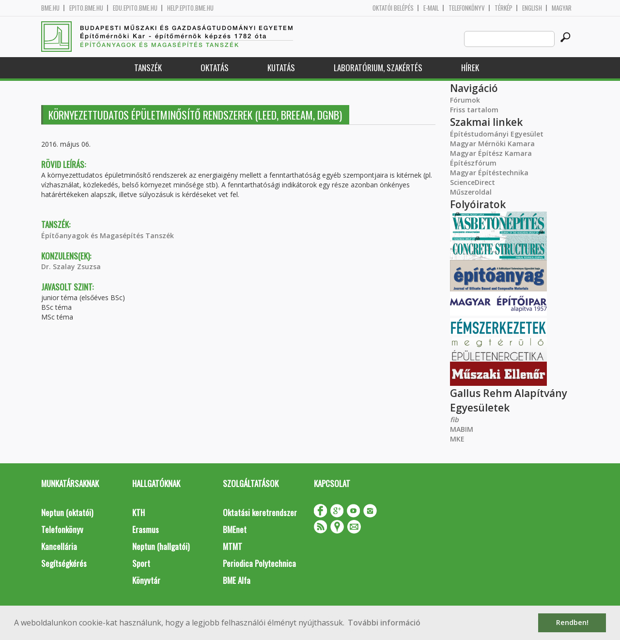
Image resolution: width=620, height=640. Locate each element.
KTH (138, 512)
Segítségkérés (64, 563)
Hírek (470, 67)
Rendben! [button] (572, 622)
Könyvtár (146, 580)
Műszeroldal (471, 192)
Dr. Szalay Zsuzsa (71, 266)
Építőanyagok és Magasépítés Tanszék (107, 235)
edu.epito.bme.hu (135, 8)
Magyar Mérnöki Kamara (492, 143)
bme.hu (50, 8)
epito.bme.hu (86, 8)
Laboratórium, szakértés (378, 67)
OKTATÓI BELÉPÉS (393, 8)
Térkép (503, 8)
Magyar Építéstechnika (489, 172)
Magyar (562, 8)
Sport (141, 563)
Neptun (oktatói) (67, 512)
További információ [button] (384, 622)
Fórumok (465, 100)
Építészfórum (473, 163)
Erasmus (145, 529)
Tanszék (148, 67)
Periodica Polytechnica (259, 563)
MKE (457, 438)
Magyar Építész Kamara (491, 153)
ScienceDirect (472, 182)
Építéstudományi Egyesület (496, 133)
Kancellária (59, 546)
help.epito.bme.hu (190, 8)
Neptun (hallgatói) (160, 546)
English (532, 8)
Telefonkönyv (467, 8)
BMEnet (235, 529)
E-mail (431, 8)
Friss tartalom (474, 109)
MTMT (232, 546)
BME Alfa (236, 580)
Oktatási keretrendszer (260, 512)
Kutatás (281, 67)
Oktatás (215, 67)
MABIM (461, 429)
